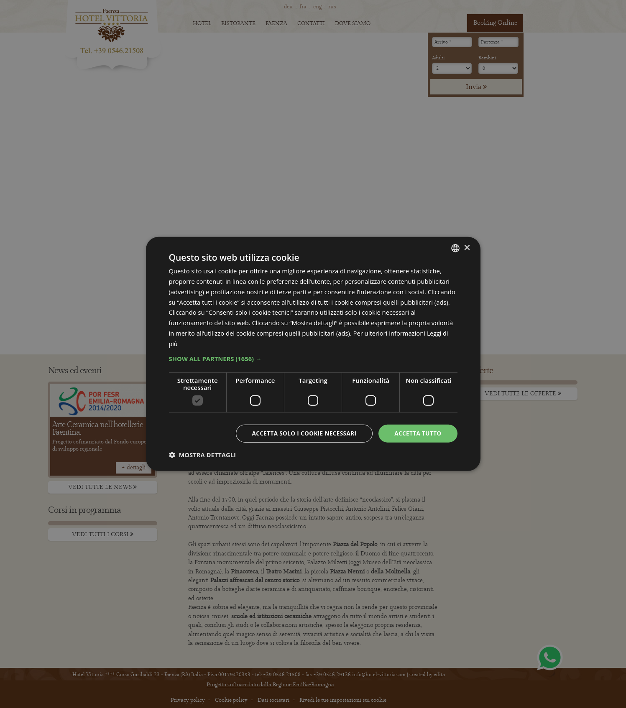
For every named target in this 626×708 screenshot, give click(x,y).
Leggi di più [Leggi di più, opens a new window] (223, 343)
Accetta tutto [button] (417, 433)
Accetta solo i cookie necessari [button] (301, 433)
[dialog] (313, 354)
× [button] (467, 247)
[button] (313, 358)
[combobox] (455, 248)
